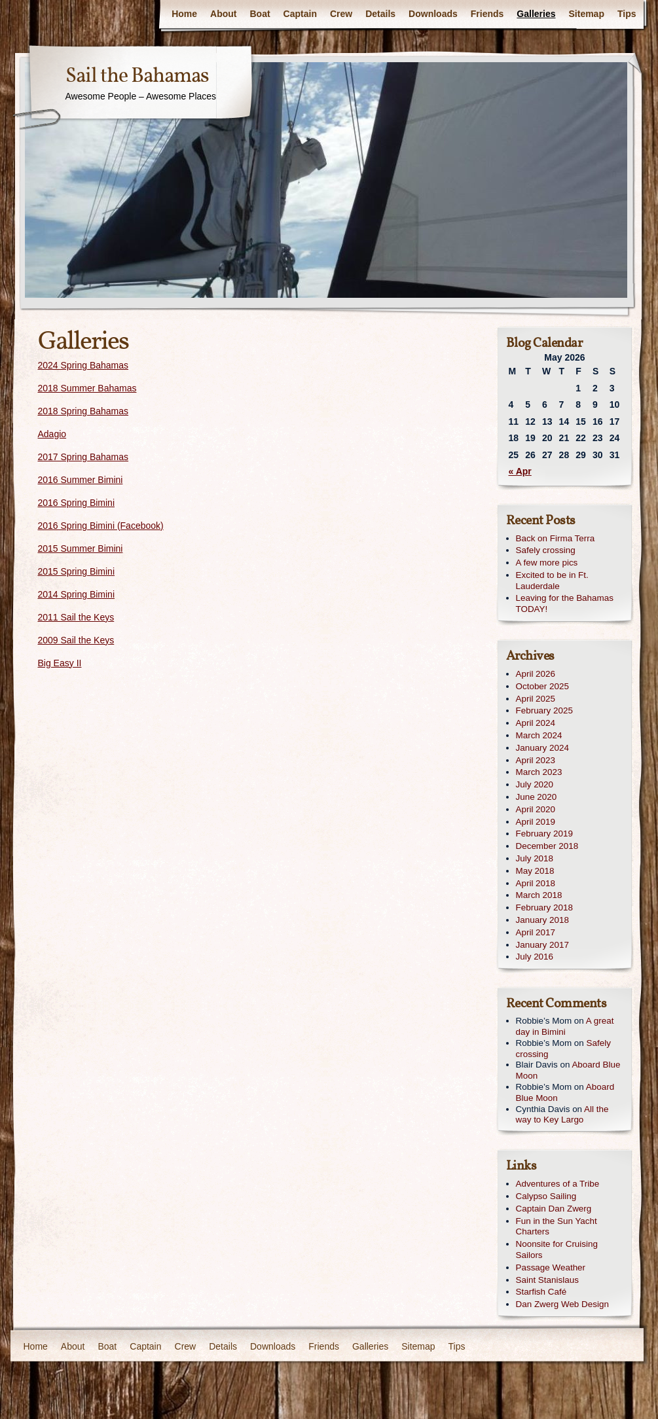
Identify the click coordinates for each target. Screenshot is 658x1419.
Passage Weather (551, 1267)
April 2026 (536, 674)
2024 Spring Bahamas (83, 365)
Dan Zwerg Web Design (562, 1304)
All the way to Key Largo (562, 1114)
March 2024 (539, 735)
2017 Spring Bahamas (83, 457)
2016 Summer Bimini (80, 480)
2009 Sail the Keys (76, 640)
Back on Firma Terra (555, 538)
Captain (300, 14)
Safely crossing (546, 550)
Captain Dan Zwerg (554, 1208)
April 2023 (536, 760)
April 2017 (536, 932)
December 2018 (547, 846)
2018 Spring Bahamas (83, 411)
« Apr (520, 471)
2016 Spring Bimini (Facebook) (101, 525)
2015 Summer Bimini (80, 548)
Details (380, 14)
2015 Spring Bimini (76, 571)
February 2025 (544, 710)
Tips (626, 14)
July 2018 (535, 858)
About (223, 14)
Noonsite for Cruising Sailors (557, 1249)
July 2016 (535, 956)
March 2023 (539, 772)
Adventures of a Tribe (558, 1184)
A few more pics (547, 562)
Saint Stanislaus (547, 1280)
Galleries (536, 14)
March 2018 (539, 895)
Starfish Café (541, 1292)
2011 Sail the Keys (76, 617)
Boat (259, 14)
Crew (341, 14)
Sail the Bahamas (137, 76)
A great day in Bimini (565, 1026)
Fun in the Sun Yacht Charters (556, 1226)
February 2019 (544, 833)
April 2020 (536, 809)
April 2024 (536, 723)
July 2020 (535, 784)
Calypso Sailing (546, 1196)
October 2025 (542, 686)
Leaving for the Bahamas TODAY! (564, 603)
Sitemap (586, 14)
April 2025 (536, 699)
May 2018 (535, 871)
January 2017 (542, 945)
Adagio (52, 434)
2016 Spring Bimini (76, 502)
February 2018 (544, 907)
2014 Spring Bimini (76, 594)
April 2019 (536, 822)
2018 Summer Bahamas (87, 388)
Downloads (433, 14)
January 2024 (542, 748)
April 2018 (536, 883)
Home (184, 14)
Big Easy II (60, 663)
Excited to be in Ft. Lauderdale (552, 580)
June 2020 (536, 797)
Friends (487, 14)
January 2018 (542, 920)
